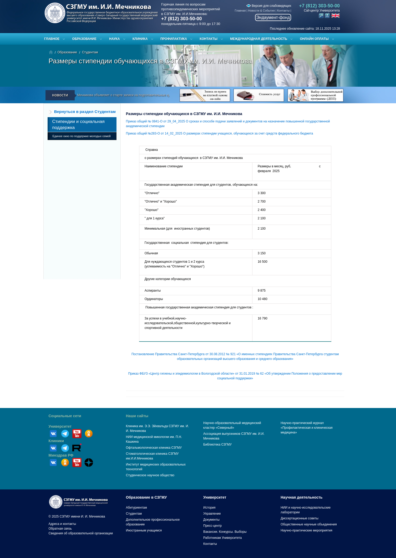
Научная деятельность (301, 497)
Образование (84, 39)
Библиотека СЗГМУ (217, 444)
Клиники (56, 441)
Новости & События (261, 10)
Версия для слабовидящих (268, 6)
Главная (240, 10)
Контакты (283, 10)
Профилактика (173, 39)
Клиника (140, 39)
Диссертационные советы (299, 518)
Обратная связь (60, 528)
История (209, 507)
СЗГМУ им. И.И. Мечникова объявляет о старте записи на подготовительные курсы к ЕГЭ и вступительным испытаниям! (145, 95)
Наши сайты (137, 416)
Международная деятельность (258, 39)
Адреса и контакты (62, 524)
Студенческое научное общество (150, 475)
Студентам (90, 52)
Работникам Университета (222, 538)
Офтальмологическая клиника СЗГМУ (154, 448)
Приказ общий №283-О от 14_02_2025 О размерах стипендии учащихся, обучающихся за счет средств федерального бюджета (219, 133)
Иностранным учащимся (144, 530)
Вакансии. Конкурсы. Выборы (225, 532)
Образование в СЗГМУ (146, 497)
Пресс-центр (212, 526)
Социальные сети (65, 416)
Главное (51, 39)
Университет (60, 426)
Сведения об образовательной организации (81, 533)
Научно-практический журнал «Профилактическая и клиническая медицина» (307, 427)
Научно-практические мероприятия (306, 530)
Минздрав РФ (61, 455)
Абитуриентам (136, 507)
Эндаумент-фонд (273, 17)
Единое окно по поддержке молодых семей (82, 136)
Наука (114, 39)
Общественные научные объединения (309, 524)
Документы (211, 519)
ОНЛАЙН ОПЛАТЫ (314, 39)
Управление (212, 513)
